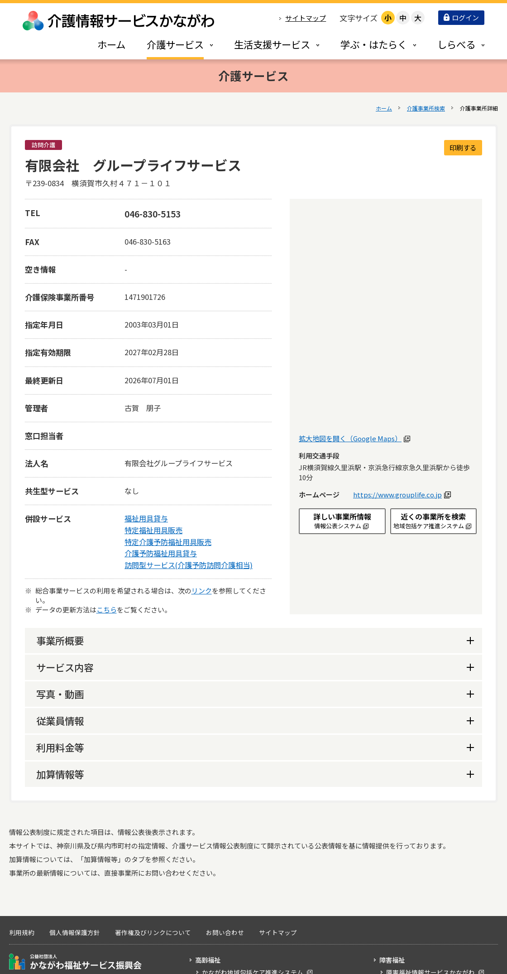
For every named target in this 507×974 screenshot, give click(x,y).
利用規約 (21, 932)
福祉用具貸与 (146, 518)
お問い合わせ (225, 932)
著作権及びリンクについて (153, 932)
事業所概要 (60, 640)
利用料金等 (60, 747)
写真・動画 (60, 694)
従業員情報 (60, 721)
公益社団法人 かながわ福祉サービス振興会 (75, 961)
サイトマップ (305, 17)
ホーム (384, 108)
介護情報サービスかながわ (119, 20)
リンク (201, 590)
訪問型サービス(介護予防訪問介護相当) (188, 564)
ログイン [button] (461, 17)
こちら (106, 609)
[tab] (170, 44)
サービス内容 (64, 667)
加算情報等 (60, 774)
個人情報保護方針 (74, 932)
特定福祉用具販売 (153, 530)
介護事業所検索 (426, 108)
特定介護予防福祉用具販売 (167, 541)
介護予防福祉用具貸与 (160, 553)
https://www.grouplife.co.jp (400, 494)
